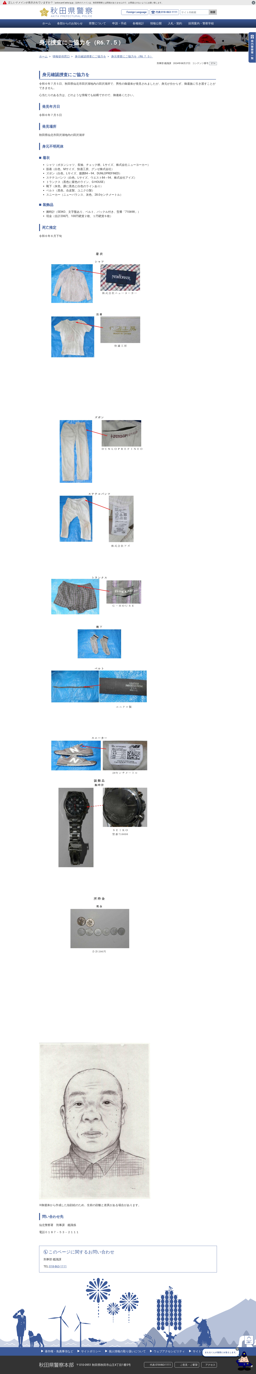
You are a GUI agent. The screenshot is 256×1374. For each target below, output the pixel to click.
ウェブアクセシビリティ (169, 1351)
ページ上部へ (249, 1341)
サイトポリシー (90, 1351)
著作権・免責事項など (58, 1351)
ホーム (46, 23)
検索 (212, 12)
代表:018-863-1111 (166, 12)
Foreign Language (137, 12)
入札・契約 (175, 23)
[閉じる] (253, 2)
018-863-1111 (58, 1266)
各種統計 (138, 23)
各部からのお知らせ (70, 23)
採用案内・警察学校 (201, 23)
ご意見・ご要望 (189, 1364)
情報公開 (156, 23)
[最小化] (237, 1349)
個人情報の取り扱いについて (127, 1351)
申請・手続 (119, 23)
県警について (97, 23)
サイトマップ (201, 1351)
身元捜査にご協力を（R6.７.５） (132, 56)
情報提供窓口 (61, 56)
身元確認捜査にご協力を (90, 56)
